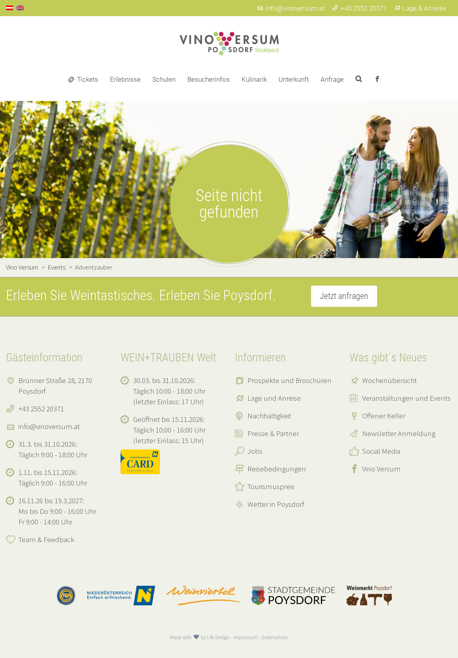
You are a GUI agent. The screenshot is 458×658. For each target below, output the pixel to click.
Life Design (218, 637)
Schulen (164, 79)
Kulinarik (254, 79)
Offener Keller (383, 415)
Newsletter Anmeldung (398, 433)
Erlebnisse (125, 79)
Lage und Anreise (274, 398)
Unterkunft (293, 79)
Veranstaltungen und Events (406, 398)
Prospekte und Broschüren (289, 380)
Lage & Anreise (420, 8)
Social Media (381, 451)
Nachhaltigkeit (269, 415)
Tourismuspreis (271, 486)
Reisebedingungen (276, 468)
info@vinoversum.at (290, 8)
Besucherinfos (208, 79)
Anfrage (332, 79)
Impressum (245, 637)
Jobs (254, 451)
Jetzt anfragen (344, 296)
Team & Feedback (46, 539)
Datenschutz (275, 637)
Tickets (87, 79)
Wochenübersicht (389, 380)
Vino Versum (381, 468)
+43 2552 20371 (359, 8)
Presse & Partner (273, 433)
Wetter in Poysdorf (275, 504)
